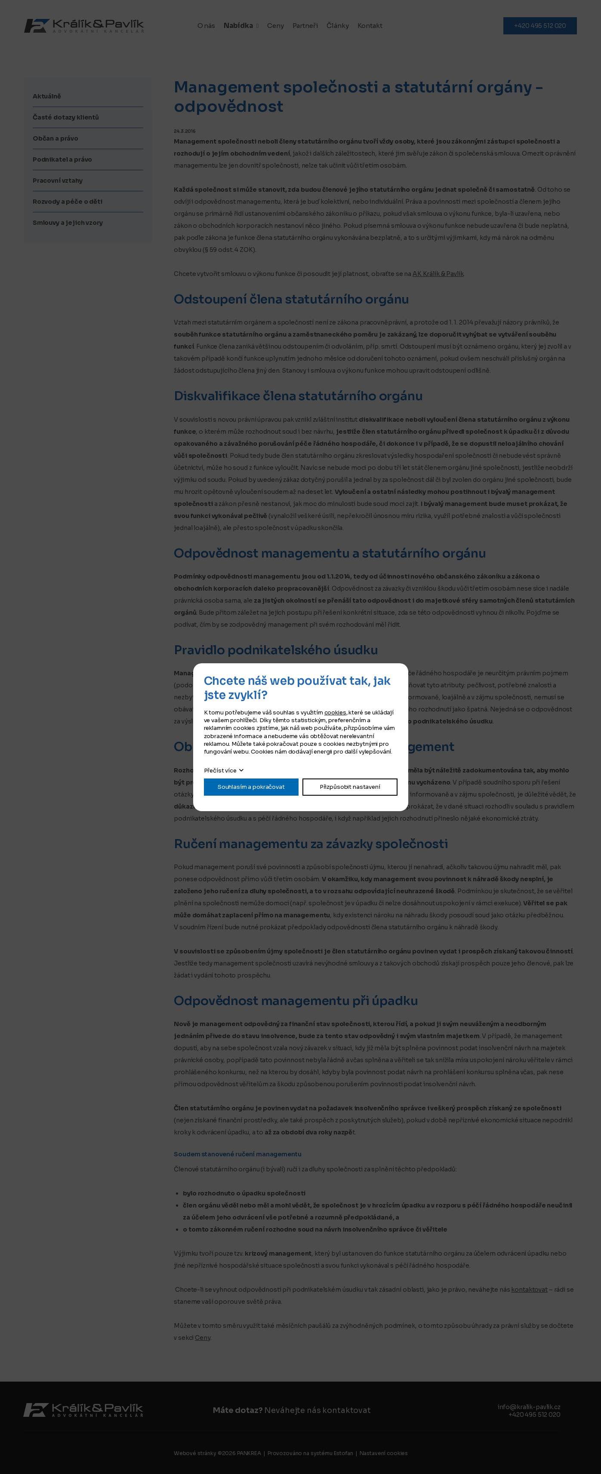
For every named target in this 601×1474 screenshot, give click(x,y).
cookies (335, 712)
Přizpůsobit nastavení (350, 787)
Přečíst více (220, 770)
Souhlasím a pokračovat (251, 787)
